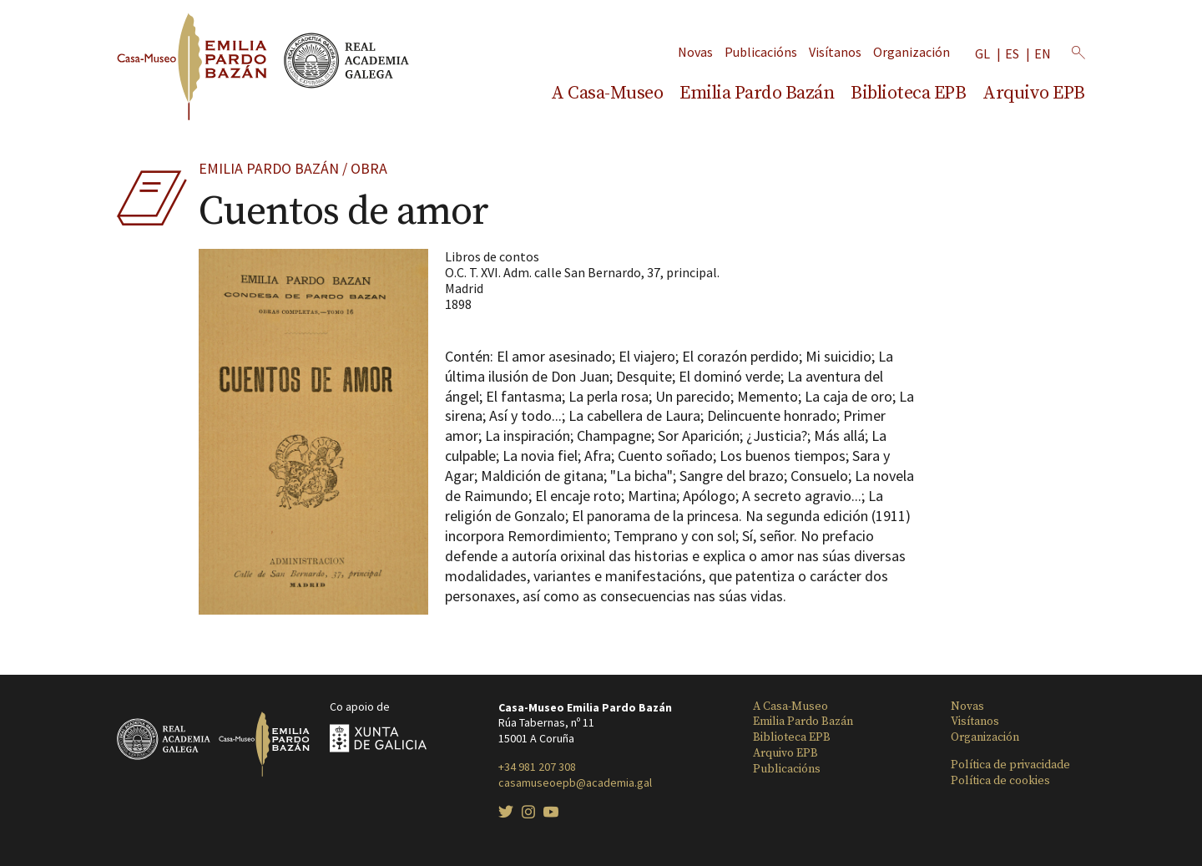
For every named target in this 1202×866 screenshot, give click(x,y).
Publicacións (761, 51)
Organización (911, 51)
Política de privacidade (1010, 764)
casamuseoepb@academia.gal (575, 782)
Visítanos (835, 51)
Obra (369, 168)
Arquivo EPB (1033, 93)
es (1012, 54)
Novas (695, 51)
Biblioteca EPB (908, 93)
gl (982, 54)
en (1042, 54)
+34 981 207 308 (537, 766)
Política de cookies (1000, 780)
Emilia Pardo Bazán (756, 93)
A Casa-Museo (607, 93)
